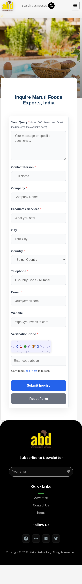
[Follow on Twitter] (56, 538)
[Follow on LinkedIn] (46, 538)
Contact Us (41, 505)
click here (31, 370)
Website (17, 313)
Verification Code (24, 334)
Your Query (37, 124)
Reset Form (38, 399)
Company (19, 188)
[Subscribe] (68, 472)
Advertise (41, 498)
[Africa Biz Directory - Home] (41, 438)
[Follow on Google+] (36, 538)
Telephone (19, 271)
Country (18, 251)
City (14, 230)
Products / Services (26, 209)
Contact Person (23, 167)
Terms (41, 513)
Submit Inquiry (38, 385)
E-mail (16, 292)
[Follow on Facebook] (26, 538)
